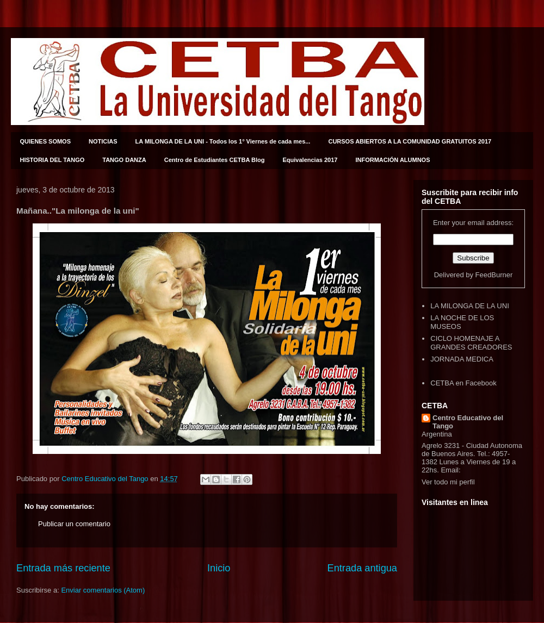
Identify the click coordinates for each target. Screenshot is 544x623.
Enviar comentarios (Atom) (103, 590)
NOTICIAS (103, 141)
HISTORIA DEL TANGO (52, 160)
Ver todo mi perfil (448, 482)
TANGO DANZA (124, 160)
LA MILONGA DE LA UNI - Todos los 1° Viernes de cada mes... (223, 141)
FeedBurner (494, 275)
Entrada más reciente (63, 568)
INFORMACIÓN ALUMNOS (392, 160)
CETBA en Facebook (463, 383)
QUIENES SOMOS (45, 141)
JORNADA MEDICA (461, 359)
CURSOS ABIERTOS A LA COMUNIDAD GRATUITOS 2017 (409, 141)
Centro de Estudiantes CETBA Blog (214, 160)
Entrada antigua (362, 568)
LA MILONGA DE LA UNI (469, 306)
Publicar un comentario (74, 524)
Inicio (218, 568)
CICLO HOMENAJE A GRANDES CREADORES (471, 342)
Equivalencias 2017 (310, 160)
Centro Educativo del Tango (467, 422)
